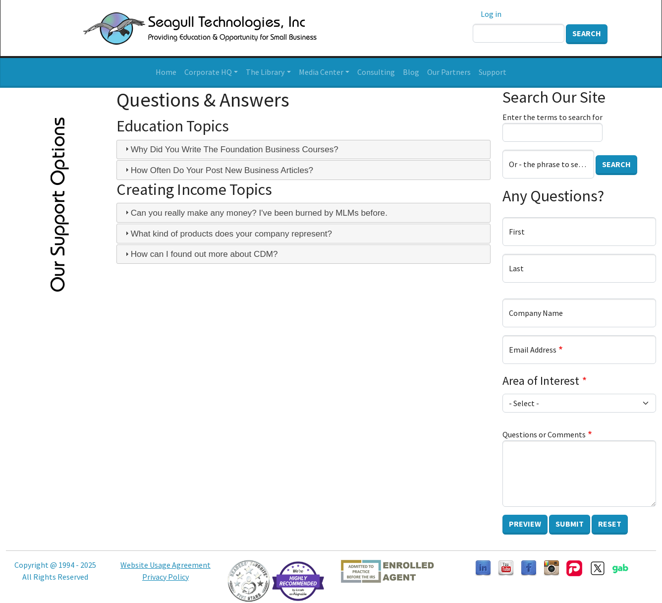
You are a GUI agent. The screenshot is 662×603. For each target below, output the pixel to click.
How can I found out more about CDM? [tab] (200, 254)
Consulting (376, 72)
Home (166, 72)
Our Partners (449, 72)
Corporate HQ (208, 72)
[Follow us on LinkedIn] (483, 567)
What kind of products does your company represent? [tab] (227, 234)
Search (586, 33)
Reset (609, 524)
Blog (411, 72)
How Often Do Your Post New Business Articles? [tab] (218, 170)
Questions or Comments (544, 434)
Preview (525, 524)
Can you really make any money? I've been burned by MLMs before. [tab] (255, 213)
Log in (491, 14)
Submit (569, 524)
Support (492, 72)
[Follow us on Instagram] (551, 567)
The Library (265, 72)
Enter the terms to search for (552, 117)
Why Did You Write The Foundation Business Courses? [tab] (230, 149)
